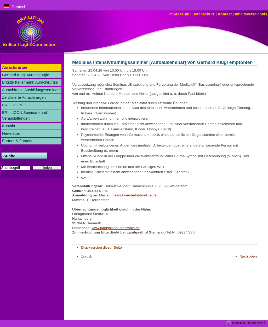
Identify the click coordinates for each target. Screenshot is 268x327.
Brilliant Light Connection (29, 44)
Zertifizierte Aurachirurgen (24, 97)
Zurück (86, 256)
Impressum (179, 14)
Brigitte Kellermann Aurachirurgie (30, 82)
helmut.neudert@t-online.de (134, 195)
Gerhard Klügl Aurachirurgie (25, 75)
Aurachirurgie (14, 67)
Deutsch (15, 6)
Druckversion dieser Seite (101, 247)
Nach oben (248, 256)
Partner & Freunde (17, 141)
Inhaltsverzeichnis (251, 14)
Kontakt (225, 14)
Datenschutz (204, 14)
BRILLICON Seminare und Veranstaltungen (24, 115)
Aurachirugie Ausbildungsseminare (31, 90)
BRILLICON (12, 105)
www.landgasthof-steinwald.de (116, 228)
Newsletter (11, 133)
